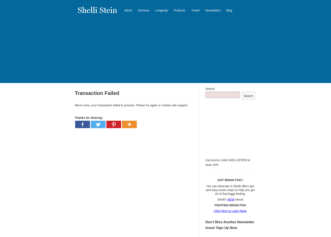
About (128, 10)
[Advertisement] (165, 53)
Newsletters (213, 10)
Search (210, 88)
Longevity (161, 10)
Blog (229, 10)
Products (179, 10)
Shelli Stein (100, 13)
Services (143, 10)
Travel (195, 10)
